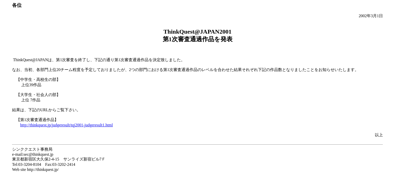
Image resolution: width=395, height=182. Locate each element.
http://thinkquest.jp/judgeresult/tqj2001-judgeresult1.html (66, 125)
